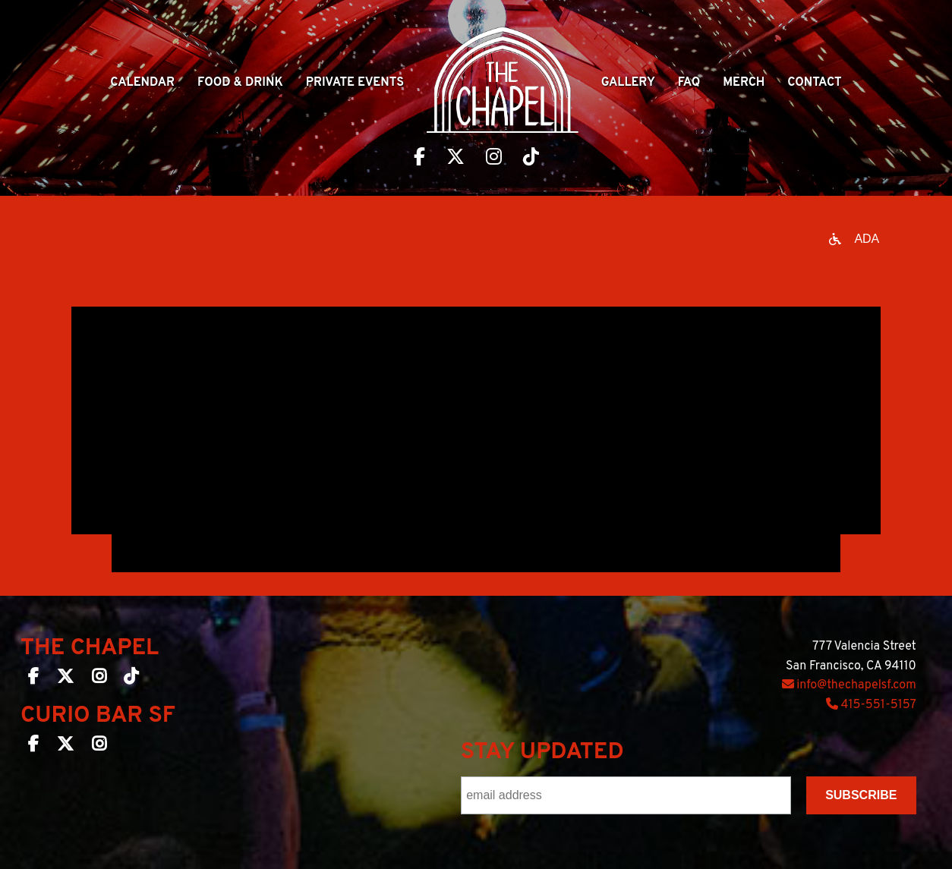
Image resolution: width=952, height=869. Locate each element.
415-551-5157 (871, 705)
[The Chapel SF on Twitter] (65, 679)
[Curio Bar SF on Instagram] (99, 746)
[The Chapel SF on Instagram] (99, 679)
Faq (689, 82)
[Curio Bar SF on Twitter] (65, 746)
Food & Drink (240, 82)
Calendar (142, 82)
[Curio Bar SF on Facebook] (33, 746)
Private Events (355, 82)
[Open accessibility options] (854, 239)
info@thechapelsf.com (849, 685)
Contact (814, 82)
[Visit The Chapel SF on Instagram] (493, 159)
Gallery (628, 82)
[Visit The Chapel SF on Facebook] (419, 159)
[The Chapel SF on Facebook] (33, 679)
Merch (743, 82)
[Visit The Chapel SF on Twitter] (455, 159)
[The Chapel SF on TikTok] (131, 679)
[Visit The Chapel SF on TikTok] (531, 159)
